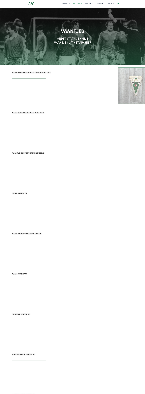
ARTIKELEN (99, 4)
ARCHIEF (88, 4)
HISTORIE (65, 4)
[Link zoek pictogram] (118, 4)
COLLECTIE (77, 4)
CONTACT (111, 4)
